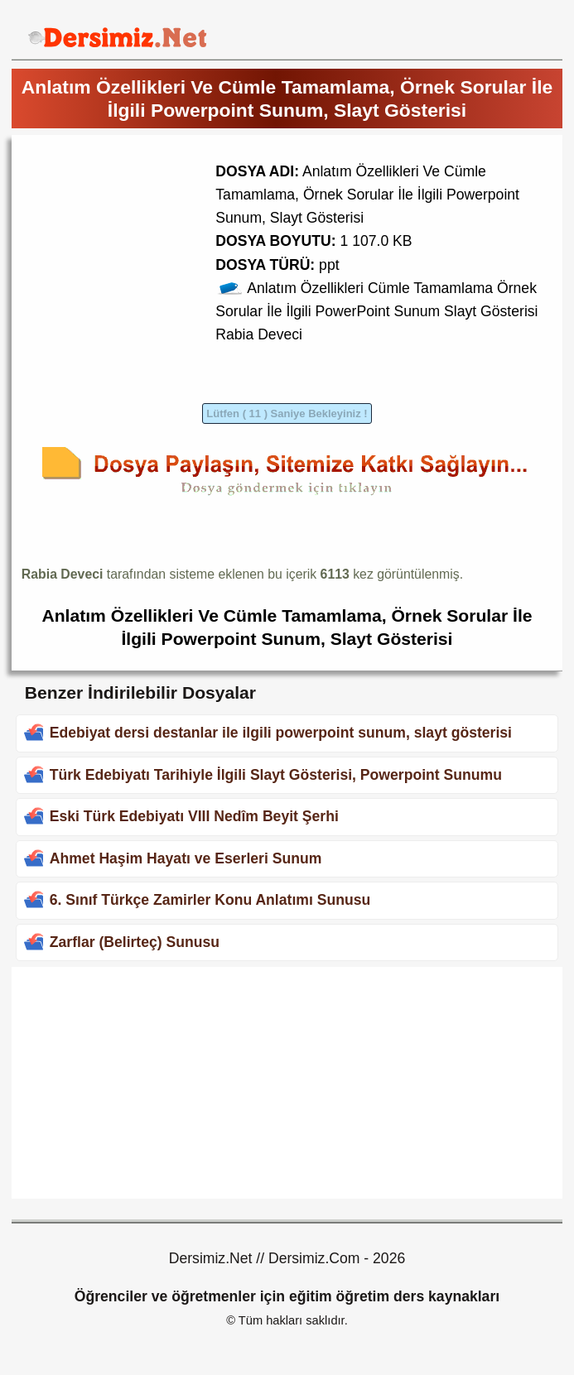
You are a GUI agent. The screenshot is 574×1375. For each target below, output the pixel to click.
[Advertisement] (161, 261)
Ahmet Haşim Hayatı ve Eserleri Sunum (186, 858)
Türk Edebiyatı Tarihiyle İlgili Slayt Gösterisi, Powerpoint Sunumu (276, 775)
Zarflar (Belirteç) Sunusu (134, 942)
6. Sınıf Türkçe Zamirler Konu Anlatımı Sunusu (210, 900)
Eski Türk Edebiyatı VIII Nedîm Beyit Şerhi (194, 816)
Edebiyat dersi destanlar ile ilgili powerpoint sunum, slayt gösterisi (281, 732)
